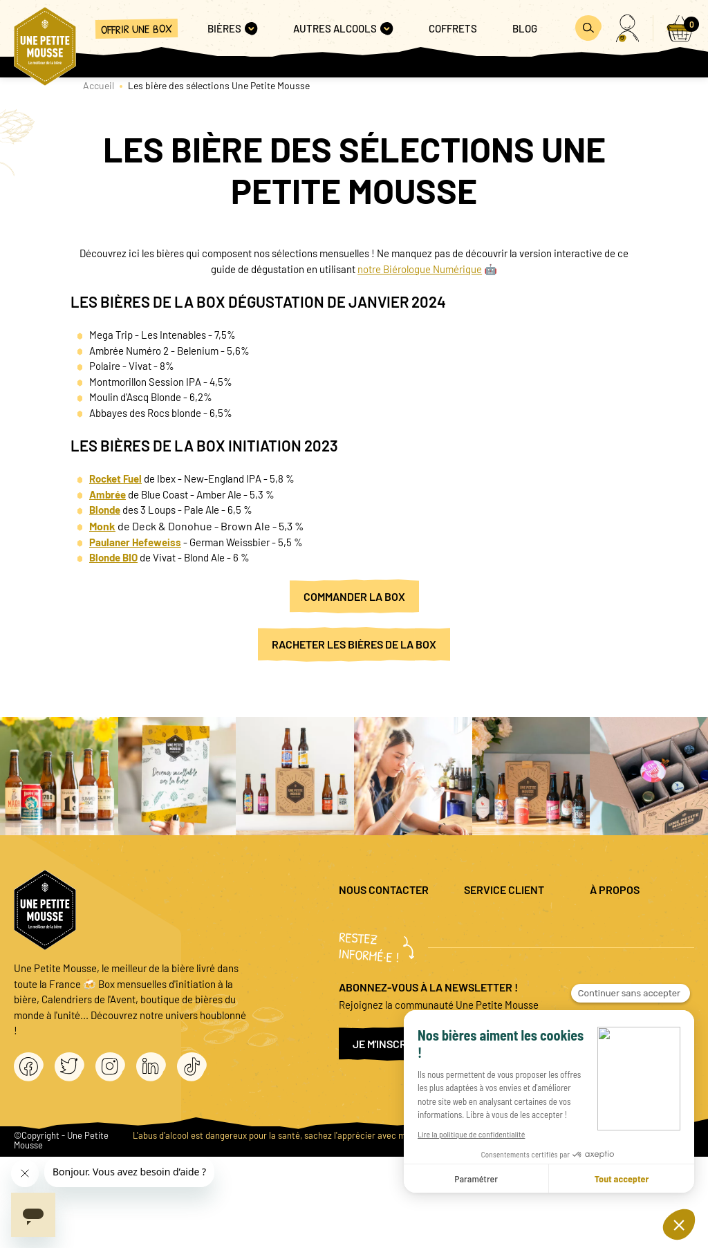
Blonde (104, 509)
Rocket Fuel (115, 478)
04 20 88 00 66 (370, 974)
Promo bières (523, 959)
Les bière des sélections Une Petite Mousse (219, 85)
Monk (102, 525)
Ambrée (107, 494)
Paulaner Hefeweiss (135, 542)
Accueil (98, 85)
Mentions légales (641, 921)
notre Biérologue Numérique (419, 269)
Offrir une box (135, 28)
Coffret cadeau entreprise (527, 989)
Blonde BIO (113, 557)
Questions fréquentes (518, 929)
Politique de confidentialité (636, 951)
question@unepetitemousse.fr (406, 921)
